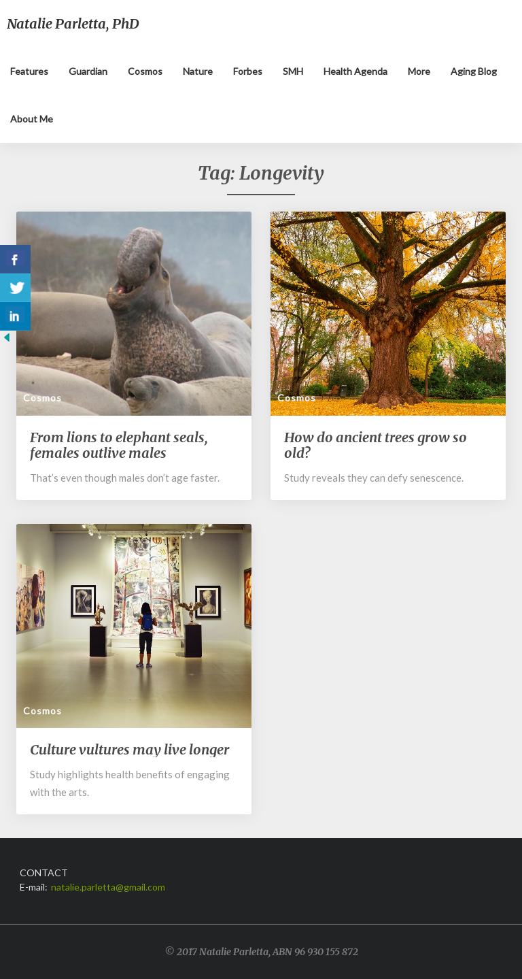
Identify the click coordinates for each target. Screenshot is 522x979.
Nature (198, 71)
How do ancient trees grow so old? (375, 445)
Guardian (88, 71)
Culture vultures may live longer (129, 749)
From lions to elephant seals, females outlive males (119, 445)
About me (31, 119)
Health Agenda (355, 71)
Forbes (247, 71)
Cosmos (145, 71)
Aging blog (474, 71)
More (419, 71)
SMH (293, 71)
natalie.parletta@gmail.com (108, 887)
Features (29, 71)
